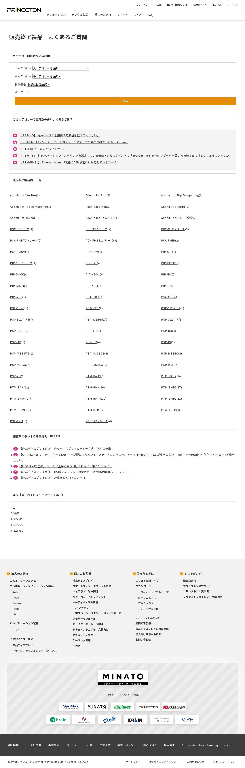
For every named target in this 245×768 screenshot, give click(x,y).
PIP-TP (166, 286)
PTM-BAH (17, 387)
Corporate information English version (208, 745)
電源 (16, 513)
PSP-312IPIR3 (19, 319)
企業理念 (105, 745)
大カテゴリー (23, 68)
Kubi (15, 614)
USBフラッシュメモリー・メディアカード (97, 613)
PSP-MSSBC (169, 353)
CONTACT (143, 5)
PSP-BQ (166, 331)
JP (229, 5)
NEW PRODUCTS (177, 5)
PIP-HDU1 (93, 274)
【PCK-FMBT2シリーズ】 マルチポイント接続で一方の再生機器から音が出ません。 (74, 142)
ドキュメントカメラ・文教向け (91, 629)
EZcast (18, 530)
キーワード (22, 92)
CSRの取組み (149, 745)
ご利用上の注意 (195, 761)
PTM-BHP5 (168, 387)
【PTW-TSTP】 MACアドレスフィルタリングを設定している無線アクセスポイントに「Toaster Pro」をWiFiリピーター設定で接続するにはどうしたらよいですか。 (126, 155)
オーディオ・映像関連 (85, 602)
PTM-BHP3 (93, 398)
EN (236, 5)
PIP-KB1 (91, 286)
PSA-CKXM (168, 297)
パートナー (73, 745)
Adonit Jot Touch (22, 218)
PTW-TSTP (168, 410)
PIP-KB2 (15, 286)
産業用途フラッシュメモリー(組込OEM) (35, 650)
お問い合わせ (143, 639)
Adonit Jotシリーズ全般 (177, 218)
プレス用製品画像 (148, 608)
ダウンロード (143, 586)
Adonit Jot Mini (96, 206)
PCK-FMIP (168, 240)
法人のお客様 (20, 573)
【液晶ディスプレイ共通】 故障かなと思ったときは (52, 478)
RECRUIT (217, 5)
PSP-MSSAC (18, 365)
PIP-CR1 (91, 263)
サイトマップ (133, 761)
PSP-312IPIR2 (95, 319)
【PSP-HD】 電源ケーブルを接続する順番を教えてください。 (60, 135)
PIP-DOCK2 (168, 263)
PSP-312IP (17, 331)
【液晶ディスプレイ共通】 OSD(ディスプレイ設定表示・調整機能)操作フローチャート (75, 472)
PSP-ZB (15, 376)
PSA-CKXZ (17, 308)
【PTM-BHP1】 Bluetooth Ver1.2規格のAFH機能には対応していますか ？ (68, 162)
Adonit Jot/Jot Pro (23, 195)
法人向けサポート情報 (148, 634)
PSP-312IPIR (170, 319)
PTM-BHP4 (17, 398)
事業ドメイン (125, 745)
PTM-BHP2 (168, 398)
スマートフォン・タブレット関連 (92, 586)
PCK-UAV (92, 252)
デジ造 (17, 519)
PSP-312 (91, 331)
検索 (125, 101)
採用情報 (169, 745)
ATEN (16, 629)
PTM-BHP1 (17, 410)
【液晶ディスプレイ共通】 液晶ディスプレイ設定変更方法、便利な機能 (65, 449)
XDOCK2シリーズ (97, 421)
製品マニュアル (147, 598)
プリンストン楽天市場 (196, 591)
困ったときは (145, 573)
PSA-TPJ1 (92, 308)
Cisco (16, 598)
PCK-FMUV (17, 252)
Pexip (16, 608)
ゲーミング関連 (82, 640)
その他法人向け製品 (21, 639)
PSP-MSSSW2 (19, 353)
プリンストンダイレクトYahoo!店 (203, 597)
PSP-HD (15, 342)
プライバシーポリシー (225, 761)
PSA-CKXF (93, 297)
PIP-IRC (166, 274)
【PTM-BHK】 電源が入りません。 (42, 149)
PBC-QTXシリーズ (173, 229)
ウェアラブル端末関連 (85, 591)
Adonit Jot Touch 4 (99, 218)
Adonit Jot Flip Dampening (180, 195)
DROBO (18, 524)
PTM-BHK (92, 387)
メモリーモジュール (84, 618)
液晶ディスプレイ (23, 645)
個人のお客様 (82, 573)
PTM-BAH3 (93, 376)
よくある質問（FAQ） (148, 580)
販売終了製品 (143, 623)
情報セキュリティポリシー (163, 761)
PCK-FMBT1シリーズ (99, 240)
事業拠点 (53, 745)
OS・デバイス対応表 (148, 618)
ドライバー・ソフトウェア (153, 592)
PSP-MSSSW (94, 365)
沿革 (89, 745)
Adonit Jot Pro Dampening (28, 206)
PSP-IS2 (91, 342)
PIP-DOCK (17, 274)
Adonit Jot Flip (96, 195)
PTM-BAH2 (168, 376)
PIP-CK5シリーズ (21, 263)
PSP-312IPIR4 (170, 308)
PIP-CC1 (166, 252)
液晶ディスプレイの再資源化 (152, 629)
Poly (15, 592)
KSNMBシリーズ (96, 229)
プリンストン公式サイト (197, 586)
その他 (76, 646)
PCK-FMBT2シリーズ (24, 240)
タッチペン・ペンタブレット (89, 597)
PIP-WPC (16, 297)
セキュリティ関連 (83, 635)
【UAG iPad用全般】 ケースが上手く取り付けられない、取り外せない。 (65, 466)
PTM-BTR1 (93, 410)
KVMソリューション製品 (24, 623)
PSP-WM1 (167, 365)
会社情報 (13, 745)
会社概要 (36, 745)
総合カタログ (145, 603)
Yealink (17, 603)
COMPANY (199, 5)
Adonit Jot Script (173, 206)
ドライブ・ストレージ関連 (88, 624)
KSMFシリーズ (19, 229)
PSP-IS (166, 342)
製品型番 (20, 84)
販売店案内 (189, 580)
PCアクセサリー (82, 608)
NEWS (158, 5)
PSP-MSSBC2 (95, 353)
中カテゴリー (23, 76)
